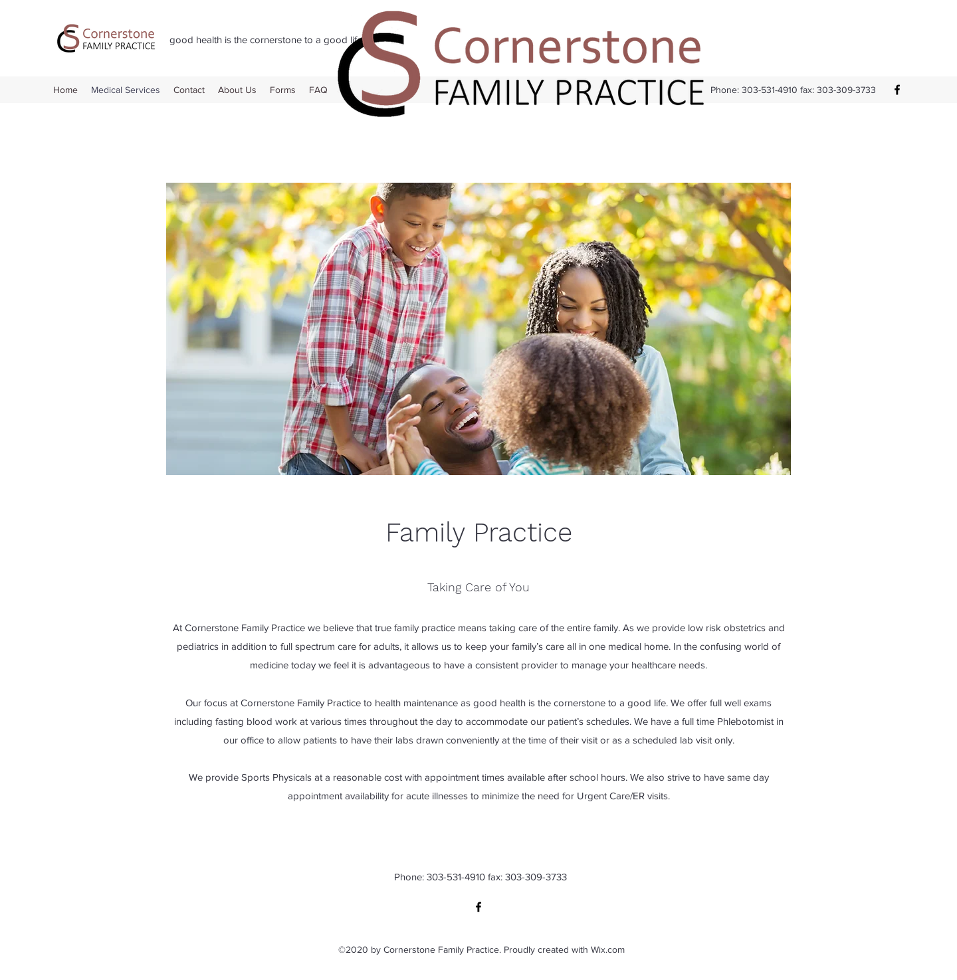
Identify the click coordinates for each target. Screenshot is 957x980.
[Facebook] (897, 89)
